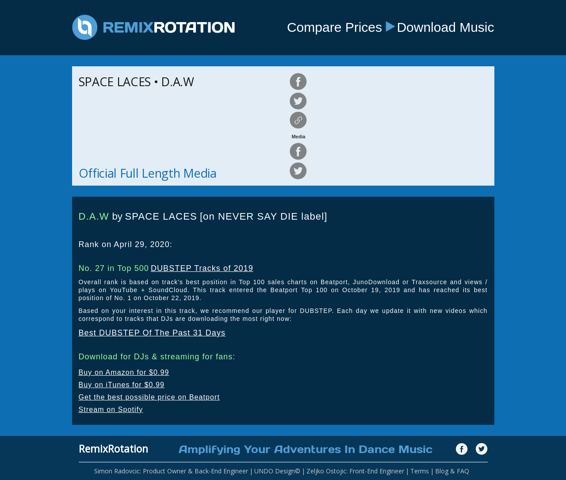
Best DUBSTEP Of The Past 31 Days (152, 332)
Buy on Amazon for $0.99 (124, 372)
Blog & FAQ (452, 471)
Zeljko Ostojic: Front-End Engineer (355, 471)
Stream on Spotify (111, 409)
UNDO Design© (277, 471)
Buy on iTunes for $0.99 (122, 385)
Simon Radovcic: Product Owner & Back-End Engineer (171, 471)
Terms (419, 471)
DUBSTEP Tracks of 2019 (202, 268)
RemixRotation (113, 449)
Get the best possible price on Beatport (149, 397)
